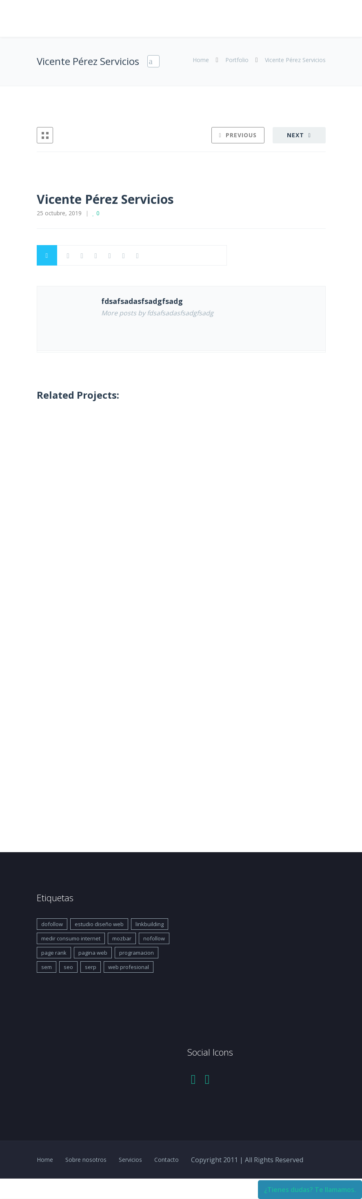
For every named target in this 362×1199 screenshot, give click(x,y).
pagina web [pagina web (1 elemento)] (92, 952)
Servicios (130, 1159)
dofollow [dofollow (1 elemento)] (52, 924)
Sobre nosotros (86, 1159)
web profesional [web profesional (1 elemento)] (128, 967)
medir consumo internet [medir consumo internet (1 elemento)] (70, 938)
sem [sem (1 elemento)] (46, 967)
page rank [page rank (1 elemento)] (54, 952)
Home (202, 60)
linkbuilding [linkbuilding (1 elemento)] (149, 924)
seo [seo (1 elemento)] (68, 967)
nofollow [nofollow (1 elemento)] (154, 938)
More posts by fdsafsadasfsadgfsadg (157, 312)
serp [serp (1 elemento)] (90, 967)
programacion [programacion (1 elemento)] (136, 952)
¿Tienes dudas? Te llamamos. (310, 1189)
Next (295, 135)
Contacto (166, 1159)
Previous (241, 135)
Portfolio (237, 60)
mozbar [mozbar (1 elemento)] (121, 938)
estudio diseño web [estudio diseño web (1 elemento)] (99, 924)
